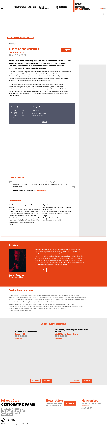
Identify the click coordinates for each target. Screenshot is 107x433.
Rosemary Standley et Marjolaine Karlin (72, 331)
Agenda (32, 7)
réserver (47, 380)
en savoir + (35, 380)
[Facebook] (85, 409)
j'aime (85, 44)
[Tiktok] (88, 409)
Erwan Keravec (16, 275)
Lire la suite (41, 270)
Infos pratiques (44, 8)
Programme (20, 7)
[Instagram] (83, 409)
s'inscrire (70, 403)
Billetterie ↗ (61, 8)
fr (101, 8)
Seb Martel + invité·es (26, 332)
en (104, 8)
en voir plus (44, 121)
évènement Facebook (90, 50)
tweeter (86, 47)
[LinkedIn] (91, 409)
